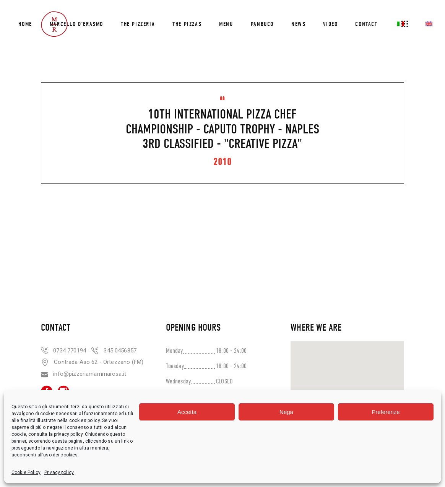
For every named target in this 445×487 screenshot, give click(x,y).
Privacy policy (59, 472)
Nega (286, 412)
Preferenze (386, 412)
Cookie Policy (26, 472)
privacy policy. (69, 434)
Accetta (187, 412)
